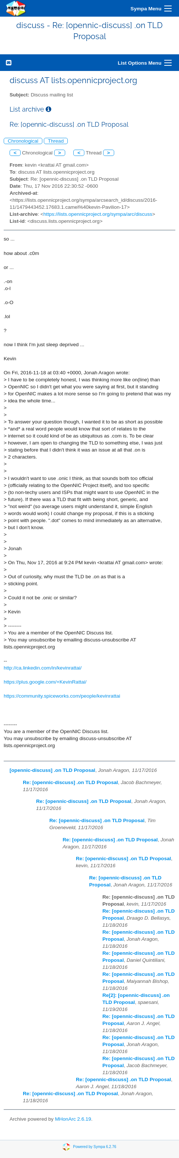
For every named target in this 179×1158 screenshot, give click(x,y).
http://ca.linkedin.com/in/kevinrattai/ (43, 668)
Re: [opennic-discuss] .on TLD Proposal (70, 782)
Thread (56, 141)
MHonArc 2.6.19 (73, 1119)
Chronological (23, 141)
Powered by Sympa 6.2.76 (94, 1147)
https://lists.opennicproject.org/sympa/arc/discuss (97, 214)
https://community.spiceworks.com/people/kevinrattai (62, 696)
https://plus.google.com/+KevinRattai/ (45, 682)
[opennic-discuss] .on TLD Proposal (52, 770)
